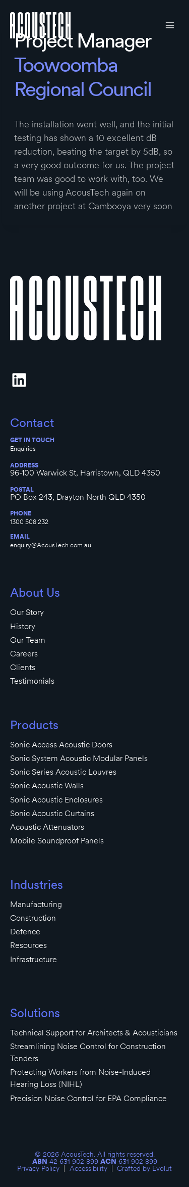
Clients (22, 667)
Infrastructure (33, 959)
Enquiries (23, 448)
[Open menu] (169, 25)
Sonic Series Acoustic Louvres (63, 772)
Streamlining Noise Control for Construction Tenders (88, 1052)
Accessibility (88, 1168)
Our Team (27, 640)
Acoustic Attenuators (47, 827)
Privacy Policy (38, 1168)
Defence (25, 931)
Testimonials (32, 681)
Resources (28, 945)
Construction (33, 918)
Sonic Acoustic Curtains (52, 813)
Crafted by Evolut (144, 1168)
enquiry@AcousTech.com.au (50, 545)
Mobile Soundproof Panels (57, 840)
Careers (24, 653)
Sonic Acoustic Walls (47, 785)
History (22, 626)
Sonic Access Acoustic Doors (61, 744)
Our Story (27, 612)
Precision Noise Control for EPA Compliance (88, 1098)
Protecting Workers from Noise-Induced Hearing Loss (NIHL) (80, 1078)
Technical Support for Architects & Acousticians (93, 1032)
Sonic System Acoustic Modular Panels (79, 758)
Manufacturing (36, 904)
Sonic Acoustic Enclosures (56, 799)
